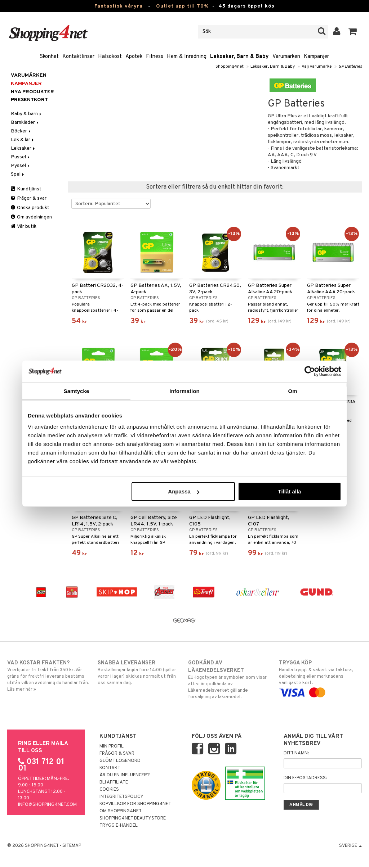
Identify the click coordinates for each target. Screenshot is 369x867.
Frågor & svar (28, 198)
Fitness (154, 56)
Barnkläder (25, 122)
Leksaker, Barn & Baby (239, 56)
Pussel (21, 157)
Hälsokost (110, 56)
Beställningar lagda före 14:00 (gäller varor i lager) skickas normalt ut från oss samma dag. (139, 672)
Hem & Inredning (186, 56)
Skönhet (49, 56)
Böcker (21, 131)
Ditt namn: (296, 753)
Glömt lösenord (120, 761)
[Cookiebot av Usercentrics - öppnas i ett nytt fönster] (309, 371)
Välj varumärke (317, 66)
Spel (18, 174)
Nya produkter (32, 92)
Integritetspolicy (121, 797)
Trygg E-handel (118, 825)
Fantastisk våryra (118, 6)
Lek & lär (23, 140)
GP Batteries (350, 66)
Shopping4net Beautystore (132, 818)
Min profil (111, 746)
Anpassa (183, 491)
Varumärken (286, 56)
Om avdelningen (31, 217)
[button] (352, 32)
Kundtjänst (26, 189)
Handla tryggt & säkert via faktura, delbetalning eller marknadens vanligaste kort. (320, 677)
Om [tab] (292, 391)
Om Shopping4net (120, 811)
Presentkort (29, 100)
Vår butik (23, 226)
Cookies (109, 790)
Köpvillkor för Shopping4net (135, 804)
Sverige (350, 846)
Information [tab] (184, 391)
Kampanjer (316, 56)
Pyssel (21, 166)
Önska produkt (30, 208)
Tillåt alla (289, 491)
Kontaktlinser (78, 56)
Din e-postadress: (305, 778)
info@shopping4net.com (47, 805)
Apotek (133, 56)
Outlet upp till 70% (182, 6)
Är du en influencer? (124, 775)
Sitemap (71, 846)
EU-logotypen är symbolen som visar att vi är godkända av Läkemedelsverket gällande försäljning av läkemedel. (229, 679)
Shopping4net (229, 66)
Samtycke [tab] (76, 391)
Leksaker (23, 148)
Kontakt (109, 768)
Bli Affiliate (113, 782)
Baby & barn (27, 114)
